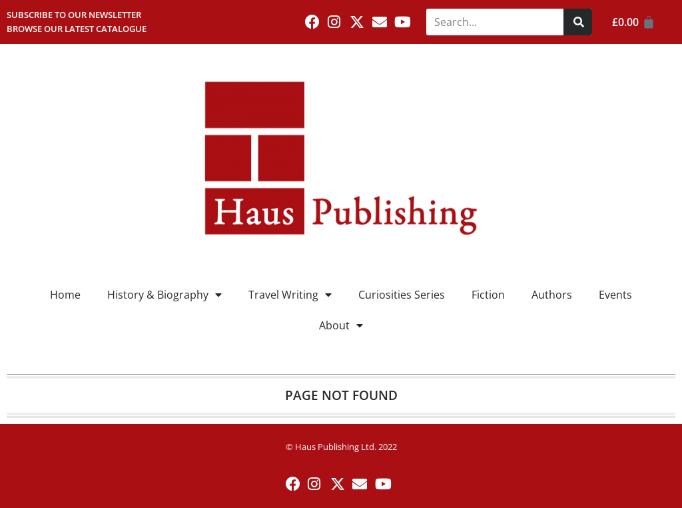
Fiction (488, 294)
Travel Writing (290, 295)
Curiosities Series (401, 294)
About (341, 325)
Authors (551, 294)
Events (615, 294)
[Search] (577, 22)
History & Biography (164, 295)
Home (65, 294)
